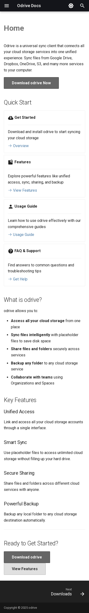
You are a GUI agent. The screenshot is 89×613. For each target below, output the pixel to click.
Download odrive (27, 557)
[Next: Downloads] (67, 593)
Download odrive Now (31, 83)
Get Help (18, 279)
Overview (18, 146)
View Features (22, 190)
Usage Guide (21, 234)
